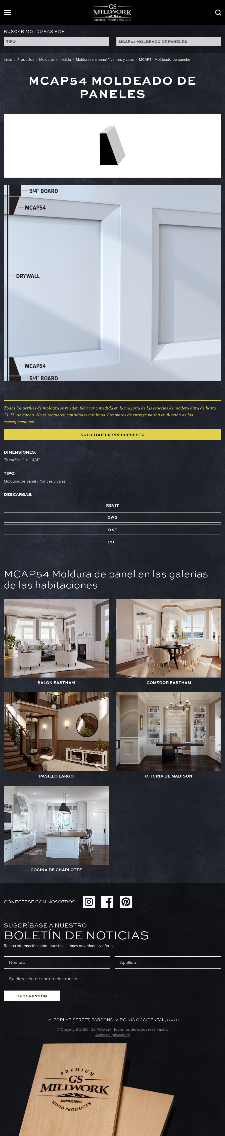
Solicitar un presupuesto (112, 434)
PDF (112, 541)
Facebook (107, 902)
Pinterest (126, 902)
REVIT (112, 505)
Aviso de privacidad (112, 1035)
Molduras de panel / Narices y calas (34, 481)
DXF (112, 529)
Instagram (89, 902)
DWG (112, 517)
